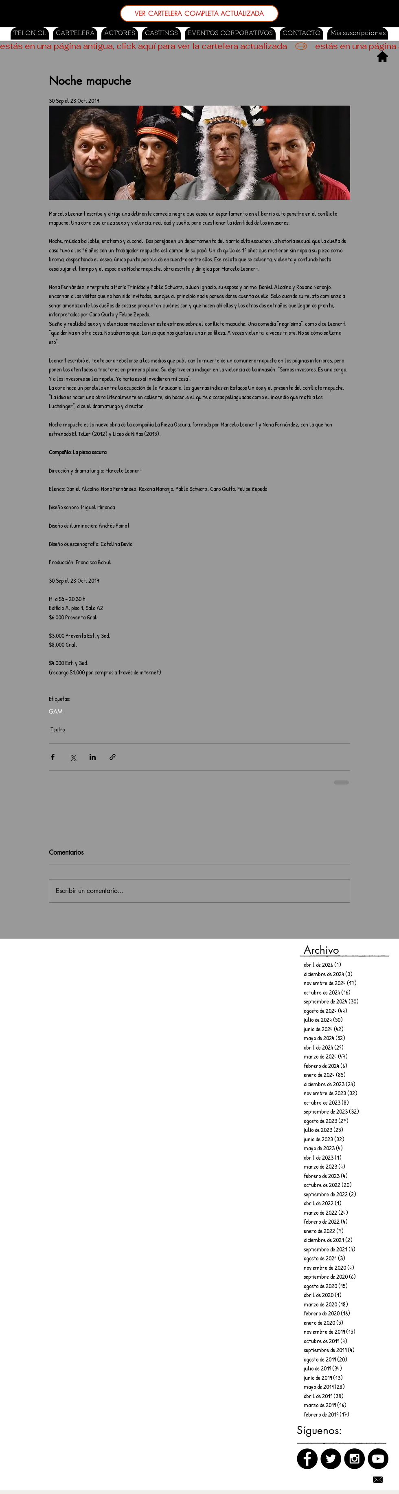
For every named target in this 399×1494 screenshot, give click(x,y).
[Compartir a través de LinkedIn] (92, 757)
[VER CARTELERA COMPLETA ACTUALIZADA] (199, 13)
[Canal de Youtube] (378, 1458)
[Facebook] (307, 1458)
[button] (161, 33)
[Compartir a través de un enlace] (112, 757)
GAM (56, 711)
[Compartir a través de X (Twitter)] (73, 757)
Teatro (57, 729)
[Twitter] (330, 1458)
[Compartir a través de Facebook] (53, 757)
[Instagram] (354, 1458)
